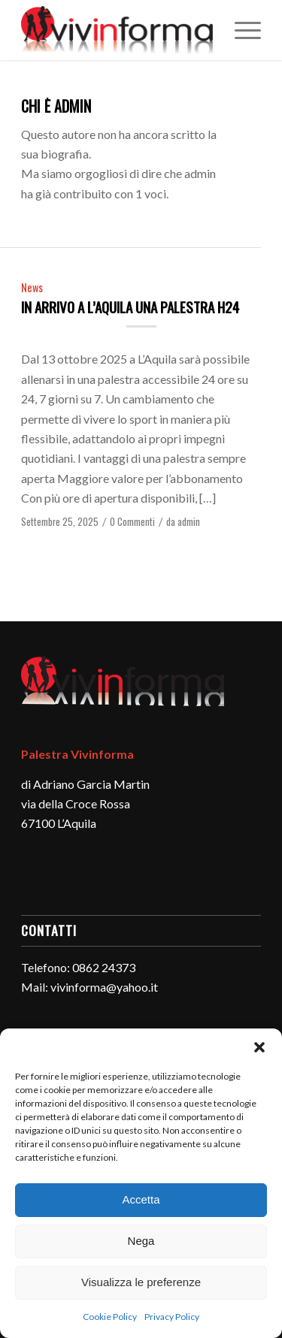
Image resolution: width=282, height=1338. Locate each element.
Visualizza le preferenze (141, 1282)
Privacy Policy (171, 1316)
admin (188, 522)
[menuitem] (240, 30)
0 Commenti (132, 522)
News (32, 287)
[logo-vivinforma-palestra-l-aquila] (117, 30)
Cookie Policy (110, 1316)
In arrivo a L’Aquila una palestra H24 (130, 306)
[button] (259, 1047)
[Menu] (240, 30)
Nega (141, 1240)
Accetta (140, 1199)
